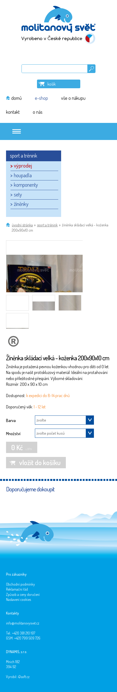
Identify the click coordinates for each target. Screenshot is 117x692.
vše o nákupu (73, 98)
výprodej (23, 165)
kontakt (13, 112)
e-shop (41, 98)
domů (16, 98)
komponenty (26, 185)
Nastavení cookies (18, 599)
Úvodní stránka (22, 225)
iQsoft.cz (24, 676)
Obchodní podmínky (20, 584)
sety (18, 194)
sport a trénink (47, 225)
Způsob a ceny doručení (23, 594)
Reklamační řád (17, 589)
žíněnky (21, 204)
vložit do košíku (40, 462)
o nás (37, 112)
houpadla (23, 175)
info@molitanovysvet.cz (22, 623)
